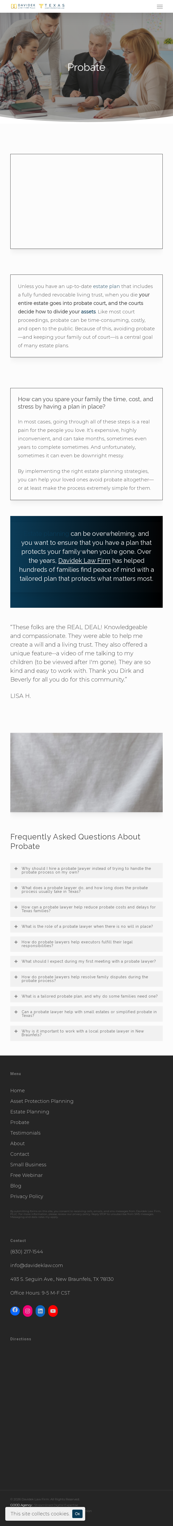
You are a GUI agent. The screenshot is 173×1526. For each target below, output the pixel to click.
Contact (19, 1154)
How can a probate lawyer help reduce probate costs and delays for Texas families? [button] (85, 909)
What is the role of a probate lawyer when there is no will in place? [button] (83, 926)
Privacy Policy (26, 1196)
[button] (160, 6)
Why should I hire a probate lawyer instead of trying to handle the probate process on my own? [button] (82, 870)
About (17, 1143)
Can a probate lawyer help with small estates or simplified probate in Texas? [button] (85, 1014)
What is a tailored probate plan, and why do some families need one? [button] (86, 996)
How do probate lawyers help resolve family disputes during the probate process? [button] (81, 979)
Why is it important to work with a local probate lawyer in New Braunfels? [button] (79, 1033)
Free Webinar (26, 1175)
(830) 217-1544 (26, 1252)
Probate (19, 1122)
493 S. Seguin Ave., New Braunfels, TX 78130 (62, 1279)
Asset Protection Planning (42, 1101)
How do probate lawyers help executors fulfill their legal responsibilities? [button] (73, 944)
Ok (77, 1513)
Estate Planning (29, 1112)
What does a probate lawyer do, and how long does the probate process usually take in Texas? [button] (81, 890)
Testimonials (25, 1133)
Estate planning (46, 533)
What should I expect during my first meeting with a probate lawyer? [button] (85, 961)
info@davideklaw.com (36, 1265)
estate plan (106, 286)
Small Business (28, 1165)
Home (17, 1091)
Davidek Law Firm (84, 560)
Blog (15, 1186)
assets (88, 312)
